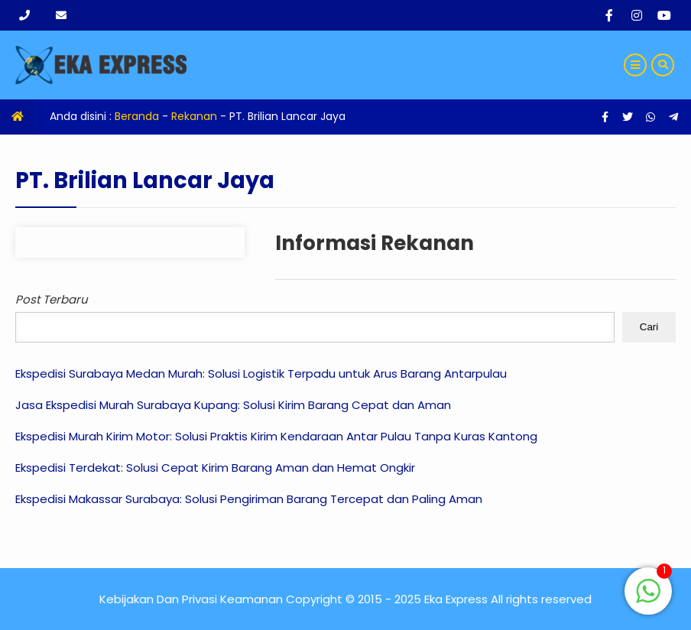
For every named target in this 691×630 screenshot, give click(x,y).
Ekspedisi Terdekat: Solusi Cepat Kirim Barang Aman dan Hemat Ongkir (215, 468)
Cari (649, 327)
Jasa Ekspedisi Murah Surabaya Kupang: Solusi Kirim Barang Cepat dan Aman (233, 405)
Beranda (137, 116)
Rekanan (194, 116)
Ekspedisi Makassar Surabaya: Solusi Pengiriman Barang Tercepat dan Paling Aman (248, 499)
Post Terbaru (51, 299)
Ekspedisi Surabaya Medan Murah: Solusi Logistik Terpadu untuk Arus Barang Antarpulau (261, 373)
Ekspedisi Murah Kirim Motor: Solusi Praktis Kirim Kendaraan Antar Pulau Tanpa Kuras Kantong (276, 436)
